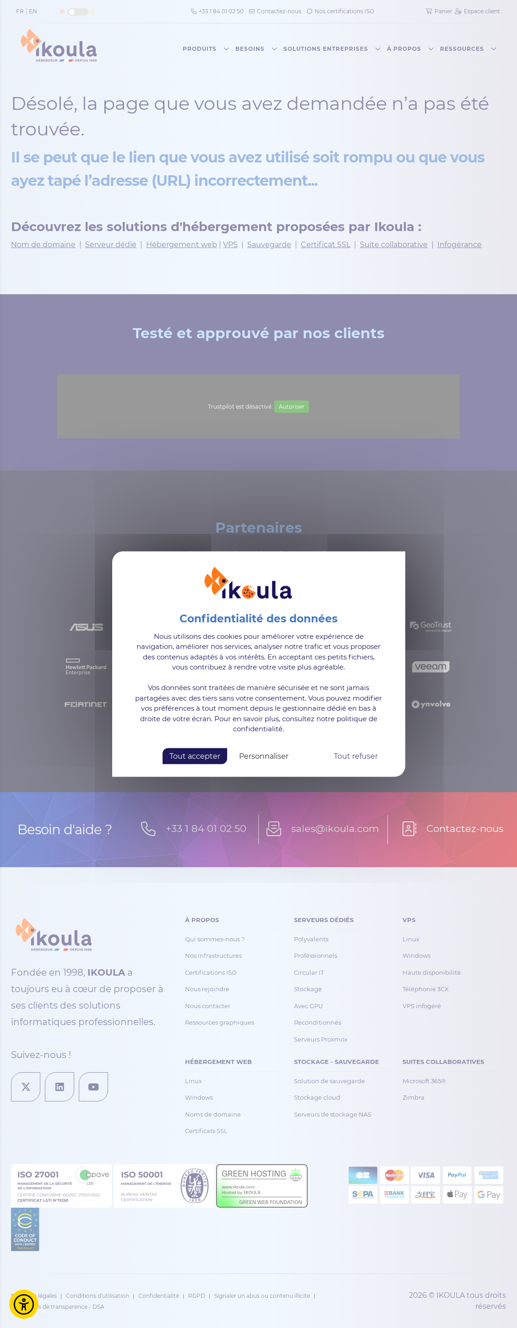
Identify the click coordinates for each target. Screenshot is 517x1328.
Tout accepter (194, 755)
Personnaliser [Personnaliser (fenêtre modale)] (263, 755)
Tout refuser (356, 755)
